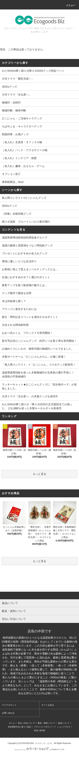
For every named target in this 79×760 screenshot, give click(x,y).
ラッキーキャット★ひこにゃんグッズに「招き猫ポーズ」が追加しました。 (39, 386)
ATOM (42, 731)
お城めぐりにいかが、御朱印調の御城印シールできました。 (38, 348)
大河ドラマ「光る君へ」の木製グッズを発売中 (30, 396)
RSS (36, 731)
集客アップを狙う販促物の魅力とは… (24, 285)
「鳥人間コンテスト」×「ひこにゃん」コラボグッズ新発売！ (39, 364)
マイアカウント (9, 705)
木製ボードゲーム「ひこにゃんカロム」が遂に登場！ (34, 356)
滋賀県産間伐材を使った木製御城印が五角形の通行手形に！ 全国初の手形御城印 (39, 374)
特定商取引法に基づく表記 (19, 727)
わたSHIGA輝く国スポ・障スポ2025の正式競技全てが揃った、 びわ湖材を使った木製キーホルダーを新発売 (37, 406)
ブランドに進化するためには (19, 309)
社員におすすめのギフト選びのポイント (26, 277)
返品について (63, 723)
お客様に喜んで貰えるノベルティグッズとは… (30, 269)
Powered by (39, 749)
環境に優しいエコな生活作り (19, 261)
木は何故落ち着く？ (14, 301)
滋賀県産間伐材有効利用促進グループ (24, 237)
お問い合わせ (8, 713)
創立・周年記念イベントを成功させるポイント (30, 316)
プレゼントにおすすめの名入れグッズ (24, 253)
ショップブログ (63, 727)
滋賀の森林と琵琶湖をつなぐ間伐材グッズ (27, 245)
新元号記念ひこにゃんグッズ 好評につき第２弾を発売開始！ (39, 340)
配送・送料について (46, 723)
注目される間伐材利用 (15, 324)
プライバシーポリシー (43, 727)
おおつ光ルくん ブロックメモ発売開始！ (27, 332)
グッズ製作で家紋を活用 (16, 293)
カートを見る (47, 705)
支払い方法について (26, 723)
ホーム (12, 723)
